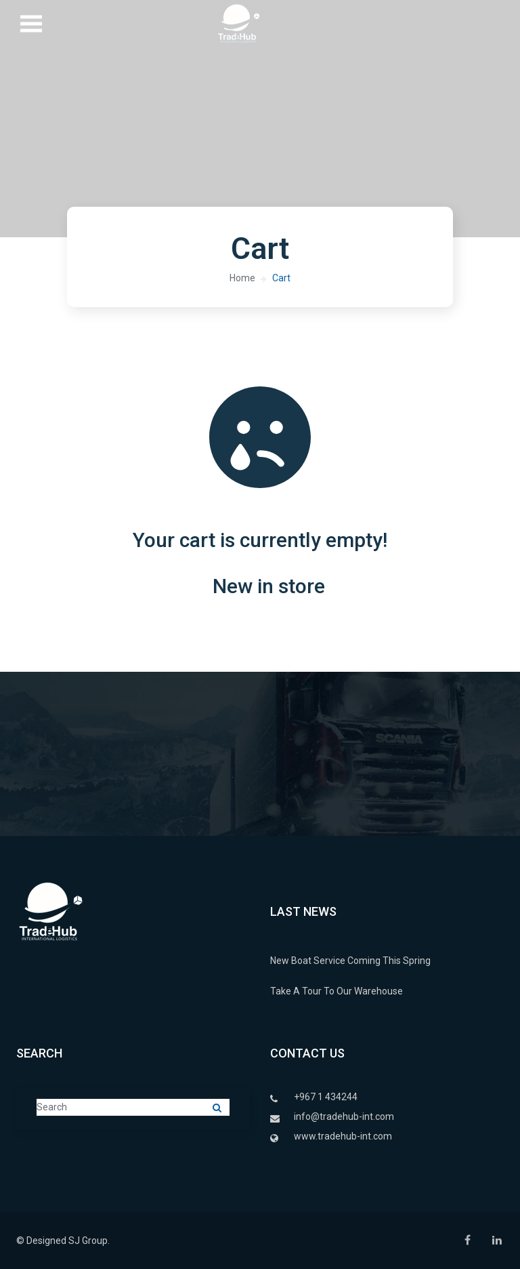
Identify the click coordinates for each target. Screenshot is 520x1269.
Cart (281, 278)
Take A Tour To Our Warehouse (336, 991)
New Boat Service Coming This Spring (350, 960)
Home (242, 278)
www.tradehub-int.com (343, 1136)
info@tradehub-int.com (344, 1116)
